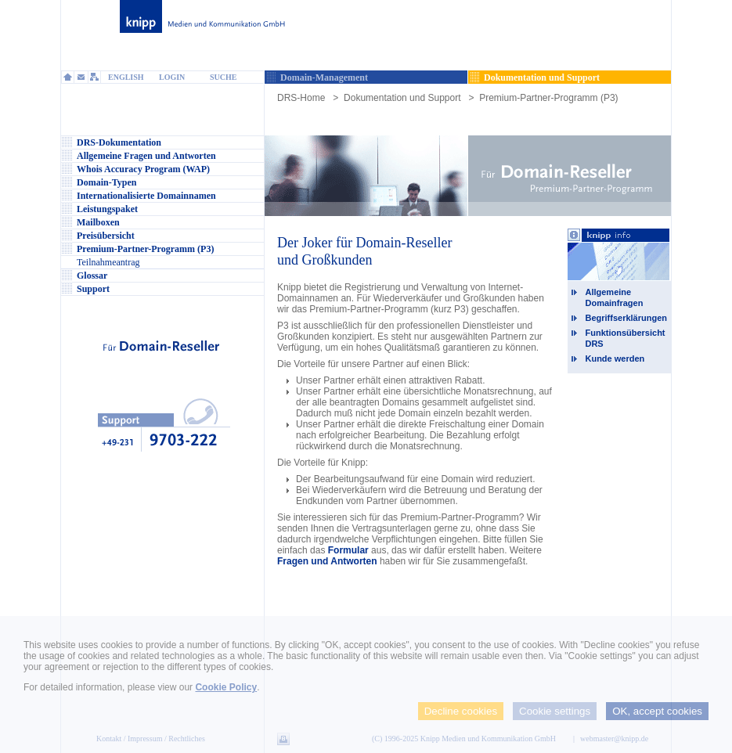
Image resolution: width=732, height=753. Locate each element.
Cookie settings (554, 711)
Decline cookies (460, 711)
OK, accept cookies (657, 711)
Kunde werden (614, 358)
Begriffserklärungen (626, 317)
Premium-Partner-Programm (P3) (548, 97)
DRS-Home (301, 97)
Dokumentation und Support (402, 97)
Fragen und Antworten (327, 561)
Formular (348, 550)
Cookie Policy (226, 687)
